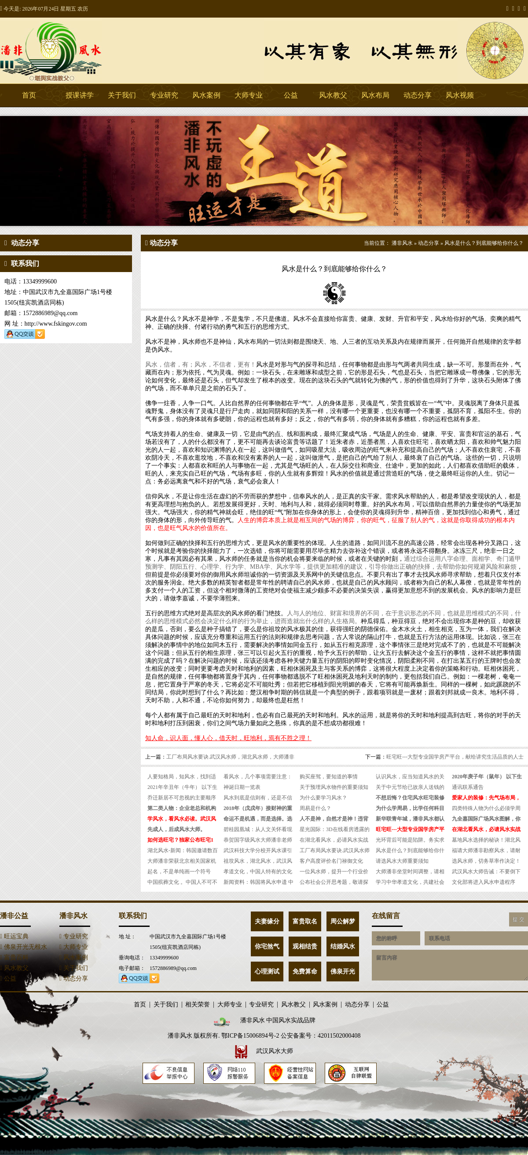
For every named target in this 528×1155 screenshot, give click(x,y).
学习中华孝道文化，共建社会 (410, 882)
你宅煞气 (267, 946)
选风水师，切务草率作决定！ (486, 861)
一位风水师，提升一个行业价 (334, 871)
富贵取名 (305, 921)
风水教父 (333, 95)
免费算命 (305, 971)
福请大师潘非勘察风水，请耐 (486, 850)
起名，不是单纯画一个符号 (179, 871)
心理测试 (267, 971)
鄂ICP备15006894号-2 (250, 1035)
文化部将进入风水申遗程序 (483, 882)
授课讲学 (80, 95)
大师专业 (249, 95)
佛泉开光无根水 (23, 947)
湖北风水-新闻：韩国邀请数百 (182, 850)
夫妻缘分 (267, 921)
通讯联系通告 (468, 787)
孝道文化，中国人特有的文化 (258, 871)
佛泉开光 (342, 971)
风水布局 (375, 95)
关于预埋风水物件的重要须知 (334, 787)
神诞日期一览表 (242, 787)
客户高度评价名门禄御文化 (331, 861)
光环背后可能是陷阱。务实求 (410, 840)
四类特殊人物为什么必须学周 (486, 808)
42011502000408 (339, 1035)
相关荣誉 (197, 1005)
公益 (291, 95)
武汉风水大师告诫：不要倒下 (486, 871)
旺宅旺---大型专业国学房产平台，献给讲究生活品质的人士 (455, 757)
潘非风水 (66, 51)
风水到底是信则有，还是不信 (258, 798)
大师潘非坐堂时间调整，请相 (410, 871)
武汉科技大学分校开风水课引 (258, 850)
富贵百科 (14, 957)
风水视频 (460, 95)
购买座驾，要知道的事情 (329, 777)
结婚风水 (342, 946)
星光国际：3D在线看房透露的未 (335, 830)
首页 (29, 95)
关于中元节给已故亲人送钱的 (410, 787)
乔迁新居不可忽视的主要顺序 (181, 798)
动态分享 (417, 95)
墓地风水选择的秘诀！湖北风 (486, 840)
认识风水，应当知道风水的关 (410, 777)
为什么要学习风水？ (323, 798)
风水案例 (206, 95)
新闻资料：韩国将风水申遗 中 (258, 882)
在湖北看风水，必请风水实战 (334, 840)
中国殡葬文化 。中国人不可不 (182, 882)
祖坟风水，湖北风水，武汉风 (258, 861)
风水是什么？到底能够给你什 (410, 850)
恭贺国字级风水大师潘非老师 (258, 840)
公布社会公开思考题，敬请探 (334, 882)
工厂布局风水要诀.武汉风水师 (335, 850)
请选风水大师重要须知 (402, 861)
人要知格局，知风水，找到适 (181, 777)
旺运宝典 (14, 936)
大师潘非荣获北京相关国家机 (181, 861)
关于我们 (122, 95)
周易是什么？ (315, 808)
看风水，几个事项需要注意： (258, 777)
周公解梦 (342, 921)
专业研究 (164, 95)
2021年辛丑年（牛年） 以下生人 (182, 788)
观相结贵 (305, 946)
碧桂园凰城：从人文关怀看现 (258, 829)
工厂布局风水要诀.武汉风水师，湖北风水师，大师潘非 (230, 757)
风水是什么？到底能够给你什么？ (484, 243)
